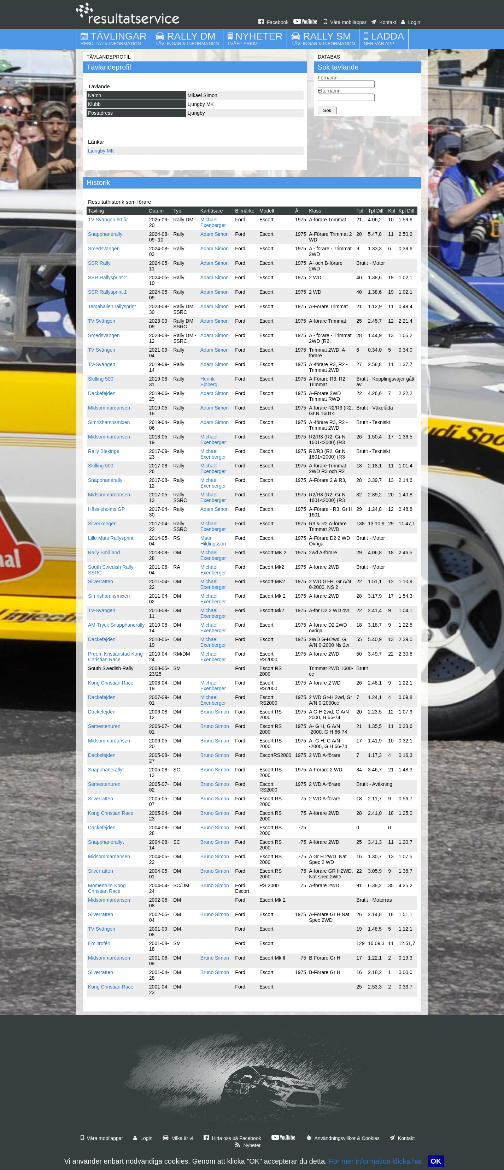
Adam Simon (214, 234)
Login (410, 22)
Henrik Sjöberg (208, 381)
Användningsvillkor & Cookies (343, 1138)
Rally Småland (104, 552)
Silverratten (100, 581)
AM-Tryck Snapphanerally (116, 625)
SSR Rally (99, 263)
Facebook (273, 22)
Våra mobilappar (345, 22)
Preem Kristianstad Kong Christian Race (115, 656)
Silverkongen (102, 523)
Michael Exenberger (213, 222)
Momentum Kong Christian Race (107, 888)
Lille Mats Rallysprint (110, 538)
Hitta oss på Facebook (232, 1138)
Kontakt (383, 22)
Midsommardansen (109, 408)
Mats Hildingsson (213, 541)
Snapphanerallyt (106, 769)
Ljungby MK (101, 151)
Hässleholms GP (106, 509)
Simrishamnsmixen (109, 422)
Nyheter (248, 1145)
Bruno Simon (214, 712)
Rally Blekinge (103, 451)
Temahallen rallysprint (112, 306)
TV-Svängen (101, 321)
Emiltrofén (99, 943)
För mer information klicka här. (376, 1161)
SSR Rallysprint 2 (107, 277)
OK (435, 1161)
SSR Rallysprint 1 (107, 292)
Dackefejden (102, 393)
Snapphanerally (105, 234)
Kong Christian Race (110, 683)
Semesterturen (104, 726)
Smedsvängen (104, 248)
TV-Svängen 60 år (108, 219)
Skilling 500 (100, 379)
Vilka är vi (178, 1138)
